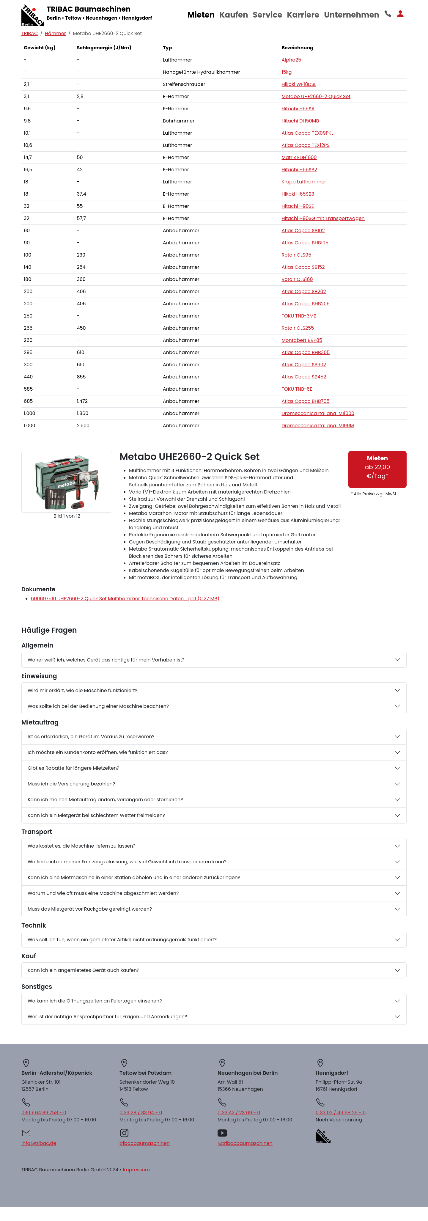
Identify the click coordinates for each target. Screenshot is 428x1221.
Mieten (201, 15)
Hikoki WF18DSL (298, 84)
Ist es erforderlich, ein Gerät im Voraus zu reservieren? (91, 736)
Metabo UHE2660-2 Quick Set (315, 96)
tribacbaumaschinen (144, 1143)
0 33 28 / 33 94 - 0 (140, 1112)
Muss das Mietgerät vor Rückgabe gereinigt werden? (90, 909)
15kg (286, 72)
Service (267, 15)
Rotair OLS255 (297, 328)
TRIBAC (29, 33)
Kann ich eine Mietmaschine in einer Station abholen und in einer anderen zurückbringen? (134, 877)
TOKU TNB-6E (296, 389)
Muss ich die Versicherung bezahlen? (71, 783)
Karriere (303, 15)
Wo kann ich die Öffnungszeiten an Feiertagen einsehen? (95, 1000)
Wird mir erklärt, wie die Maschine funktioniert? (82, 690)
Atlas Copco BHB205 (305, 303)
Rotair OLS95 (296, 255)
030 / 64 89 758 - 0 (43, 1112)
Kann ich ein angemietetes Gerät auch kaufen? (83, 970)
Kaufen (233, 15)
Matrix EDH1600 (299, 157)
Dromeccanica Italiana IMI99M (317, 425)
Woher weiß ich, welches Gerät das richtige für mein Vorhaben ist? (106, 659)
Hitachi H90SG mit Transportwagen (322, 218)
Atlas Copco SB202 (303, 291)
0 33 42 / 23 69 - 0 (239, 1112)
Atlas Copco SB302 (303, 364)
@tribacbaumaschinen (245, 1143)
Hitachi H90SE (297, 206)
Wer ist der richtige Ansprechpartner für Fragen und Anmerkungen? (107, 1016)
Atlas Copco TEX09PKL (307, 133)
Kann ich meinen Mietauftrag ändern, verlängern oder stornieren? (105, 799)
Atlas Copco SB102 (303, 230)
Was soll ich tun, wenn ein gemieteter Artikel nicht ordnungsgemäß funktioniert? (122, 939)
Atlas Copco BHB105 (304, 242)
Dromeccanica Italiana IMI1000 (317, 413)
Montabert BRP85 (301, 340)
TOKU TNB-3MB (298, 315)
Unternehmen (351, 15)
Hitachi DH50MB (300, 120)
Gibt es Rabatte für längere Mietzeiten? (73, 768)
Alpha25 (291, 59)
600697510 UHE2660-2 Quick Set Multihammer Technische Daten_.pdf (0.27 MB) (125, 598)
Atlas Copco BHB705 (305, 401)
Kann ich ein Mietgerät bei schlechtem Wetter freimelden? (96, 815)
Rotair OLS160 (297, 279)
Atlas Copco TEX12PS (305, 145)
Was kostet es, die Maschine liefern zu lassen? (82, 846)
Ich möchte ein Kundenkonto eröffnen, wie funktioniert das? (98, 752)
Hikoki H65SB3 (297, 194)
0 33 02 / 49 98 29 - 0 (341, 1112)
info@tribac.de (38, 1143)
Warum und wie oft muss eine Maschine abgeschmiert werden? (103, 893)
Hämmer (55, 33)
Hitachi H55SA (297, 108)
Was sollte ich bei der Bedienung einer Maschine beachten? (98, 706)
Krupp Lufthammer (303, 181)
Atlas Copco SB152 (303, 267)
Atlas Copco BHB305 (305, 352)
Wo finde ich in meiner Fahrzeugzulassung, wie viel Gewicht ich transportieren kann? (127, 861)
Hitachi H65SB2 (299, 169)
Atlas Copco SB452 (303, 376)
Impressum (136, 1169)
